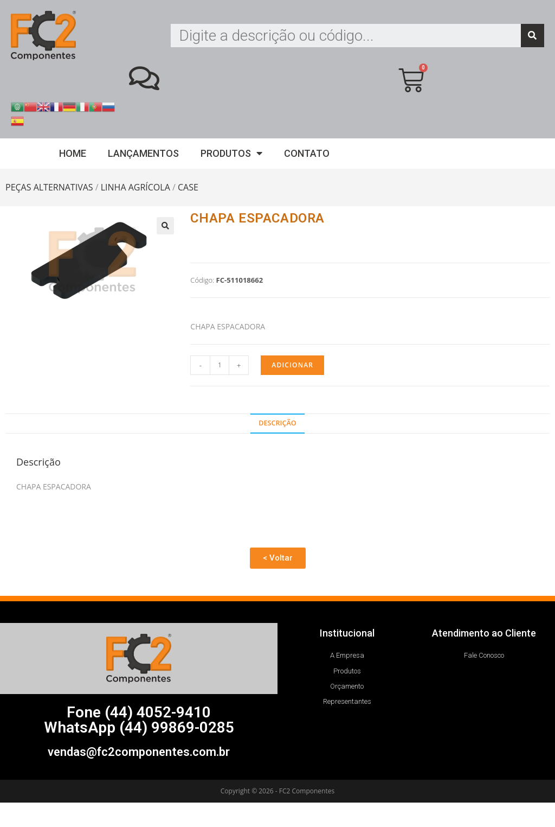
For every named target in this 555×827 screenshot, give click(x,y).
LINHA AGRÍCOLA (135, 187)
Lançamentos (143, 153)
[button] (278, 558)
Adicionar (292, 365)
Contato (307, 153)
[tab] (277, 423)
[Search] (532, 35)
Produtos (231, 153)
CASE (188, 187)
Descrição (277, 423)
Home (72, 153)
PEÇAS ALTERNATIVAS (49, 187)
